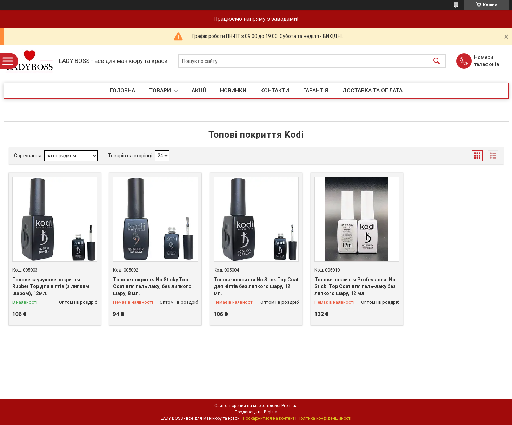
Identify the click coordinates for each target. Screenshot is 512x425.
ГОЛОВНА (122, 90)
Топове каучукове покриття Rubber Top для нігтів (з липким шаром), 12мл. (50, 286)
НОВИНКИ (233, 90)
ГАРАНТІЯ (315, 90)
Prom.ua (289, 405)
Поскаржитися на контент (268, 418)
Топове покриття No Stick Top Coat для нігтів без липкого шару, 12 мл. (256, 286)
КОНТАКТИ (274, 90)
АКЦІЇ (199, 90)
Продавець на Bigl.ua (256, 412)
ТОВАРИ (160, 90)
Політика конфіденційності (324, 418)
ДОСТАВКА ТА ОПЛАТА (372, 90)
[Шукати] (436, 61)
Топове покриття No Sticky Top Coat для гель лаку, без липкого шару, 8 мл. (152, 286)
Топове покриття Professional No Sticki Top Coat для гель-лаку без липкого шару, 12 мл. (355, 286)
